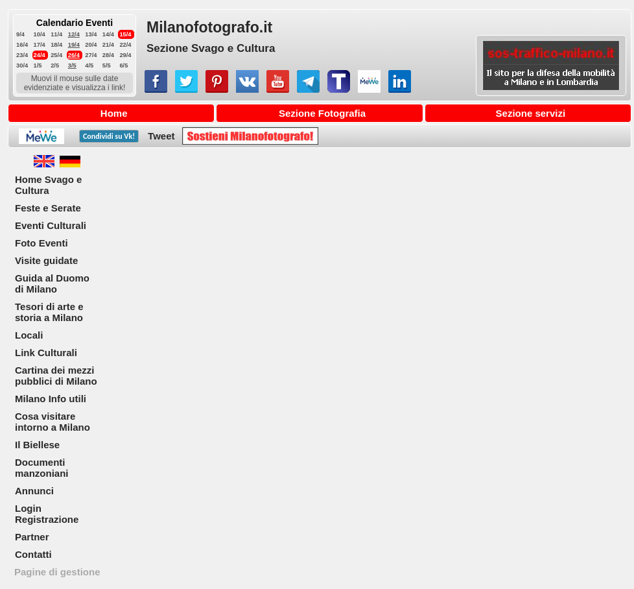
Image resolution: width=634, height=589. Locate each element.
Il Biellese (37, 444)
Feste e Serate (48, 207)
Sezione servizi (531, 113)
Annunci (34, 490)
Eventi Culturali (50, 225)
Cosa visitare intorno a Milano (52, 422)
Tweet (161, 135)
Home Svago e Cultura (48, 185)
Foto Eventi (41, 242)
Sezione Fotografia (322, 113)
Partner (32, 536)
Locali (29, 335)
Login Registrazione (46, 514)
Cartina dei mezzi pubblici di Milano (56, 376)
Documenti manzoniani (42, 468)
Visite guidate (46, 260)
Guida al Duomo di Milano (52, 283)
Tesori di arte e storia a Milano (49, 312)
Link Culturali (46, 352)
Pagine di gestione (57, 571)
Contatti (33, 554)
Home (114, 113)
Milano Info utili (50, 398)
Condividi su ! (109, 136)
